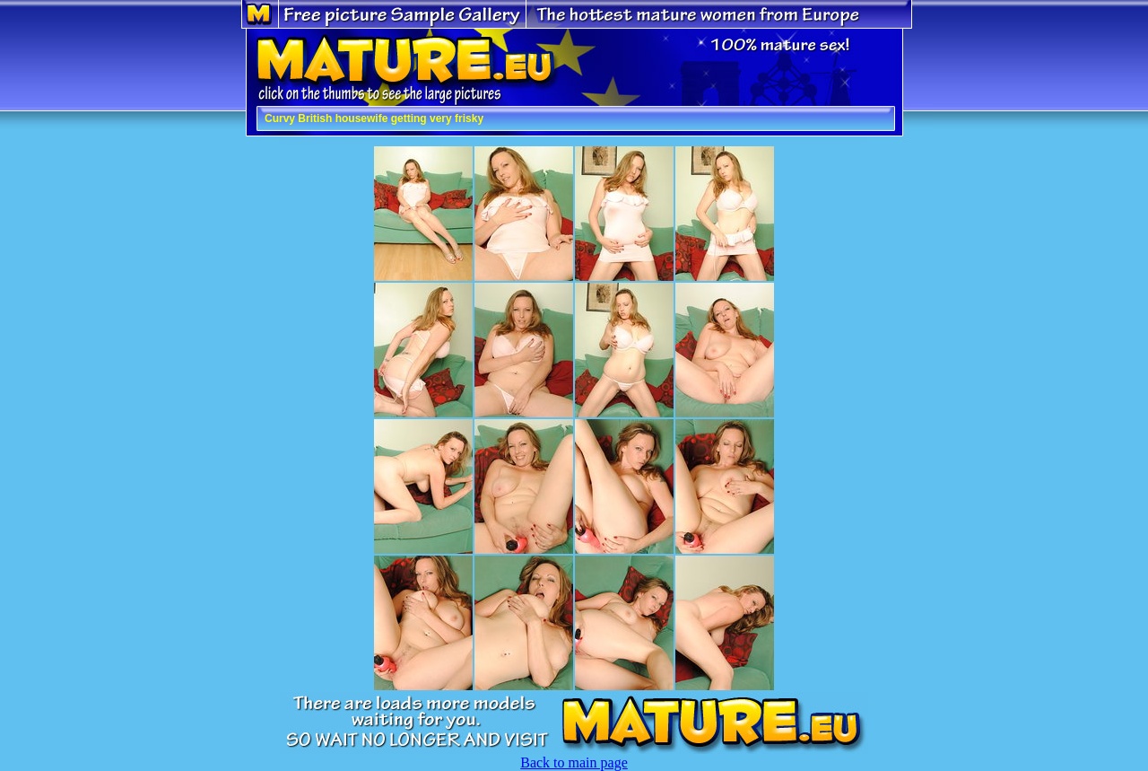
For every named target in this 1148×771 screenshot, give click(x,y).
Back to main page (574, 762)
